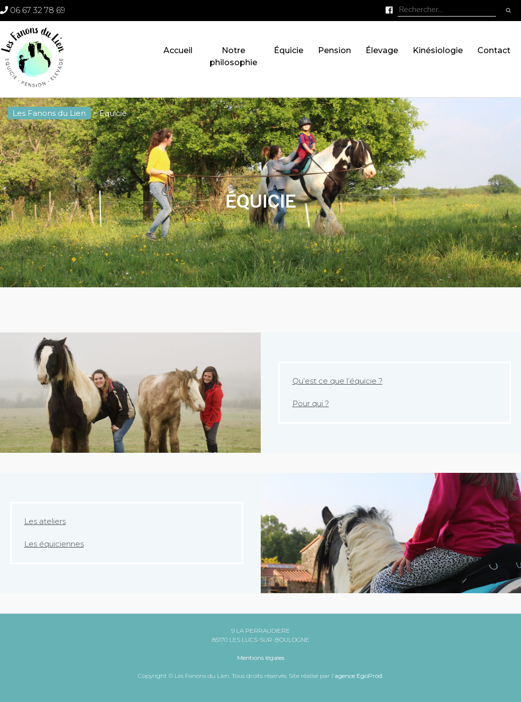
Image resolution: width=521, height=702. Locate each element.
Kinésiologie (438, 50)
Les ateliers (45, 521)
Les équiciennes (54, 544)
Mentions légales (260, 657)
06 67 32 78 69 (32, 10)
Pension (334, 50)
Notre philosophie (233, 56)
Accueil (178, 50)
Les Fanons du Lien (49, 113)
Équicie (288, 50)
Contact (493, 50)
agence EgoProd (358, 675)
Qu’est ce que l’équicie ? (337, 381)
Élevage (382, 50)
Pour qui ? (310, 403)
